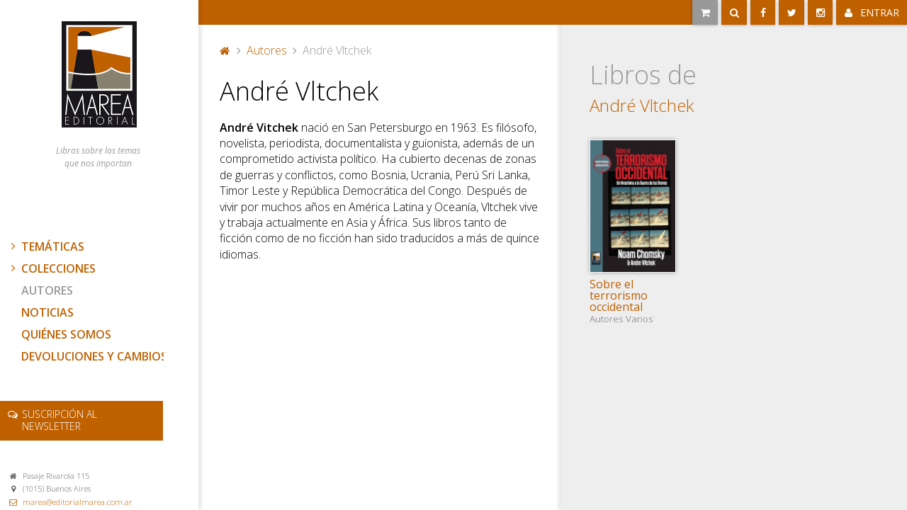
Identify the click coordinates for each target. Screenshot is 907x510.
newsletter (59, 420)
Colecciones (52, 268)
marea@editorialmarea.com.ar (78, 502)
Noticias (47, 312)
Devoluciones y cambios (94, 356)
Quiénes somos (66, 334)
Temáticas (46, 246)
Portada (225, 50)
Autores (47, 290)
